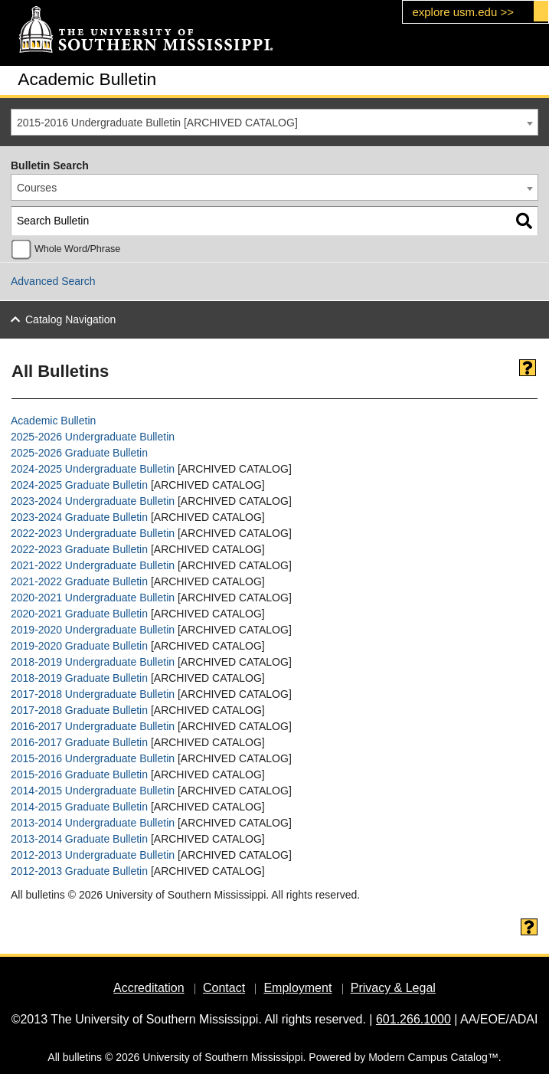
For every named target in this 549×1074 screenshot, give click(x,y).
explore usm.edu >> (463, 11)
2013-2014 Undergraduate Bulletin (93, 823)
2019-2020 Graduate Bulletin (79, 646)
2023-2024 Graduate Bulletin (79, 517)
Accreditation (149, 987)
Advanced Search (53, 281)
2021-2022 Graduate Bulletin (79, 581)
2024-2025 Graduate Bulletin (79, 485)
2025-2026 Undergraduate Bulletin (93, 437)
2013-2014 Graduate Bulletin (79, 839)
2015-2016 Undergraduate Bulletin (93, 758)
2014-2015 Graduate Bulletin (79, 807)
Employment (297, 987)
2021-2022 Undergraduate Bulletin (93, 565)
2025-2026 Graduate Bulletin (79, 453)
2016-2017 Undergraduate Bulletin (93, 726)
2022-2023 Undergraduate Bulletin (93, 533)
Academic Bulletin (53, 420)
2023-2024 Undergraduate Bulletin (93, 501)
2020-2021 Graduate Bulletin (79, 613)
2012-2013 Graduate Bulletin (79, 871)
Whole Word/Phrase (77, 249)
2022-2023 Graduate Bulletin (79, 549)
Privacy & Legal (393, 987)
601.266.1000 (413, 1019)
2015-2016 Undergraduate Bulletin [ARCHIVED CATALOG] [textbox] (157, 122)
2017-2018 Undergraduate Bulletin (93, 694)
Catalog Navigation (70, 319)
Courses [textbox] (37, 188)
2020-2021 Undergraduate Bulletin (93, 597)
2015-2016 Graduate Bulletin (79, 774)
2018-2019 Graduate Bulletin (79, 678)
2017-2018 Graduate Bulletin (79, 710)
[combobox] (274, 122)
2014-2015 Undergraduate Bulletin (93, 790)
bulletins (82, 1057)
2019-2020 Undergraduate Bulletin (93, 630)
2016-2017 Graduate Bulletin (79, 742)
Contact (224, 987)
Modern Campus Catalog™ (433, 1057)
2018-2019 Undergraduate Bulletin (93, 662)
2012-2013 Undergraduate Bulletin (93, 855)
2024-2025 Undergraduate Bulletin (93, 469)
